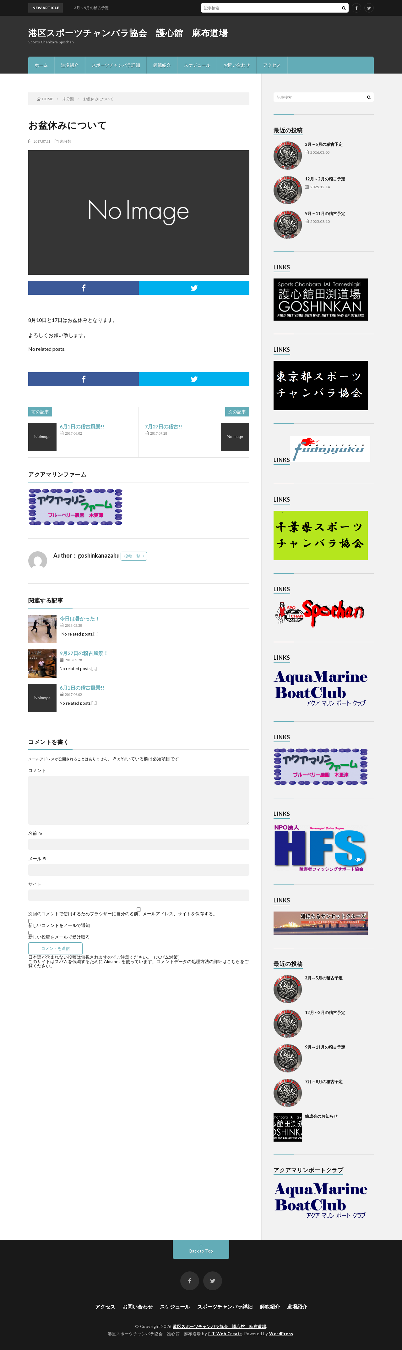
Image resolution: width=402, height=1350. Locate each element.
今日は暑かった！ (80, 618)
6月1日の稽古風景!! (82, 426)
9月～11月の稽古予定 (325, 213)
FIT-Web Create (225, 1333)
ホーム (41, 65)
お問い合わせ (237, 65)
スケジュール (197, 65)
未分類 (65, 141)
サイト (34, 884)
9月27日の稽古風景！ (84, 653)
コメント (37, 770)
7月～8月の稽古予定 (324, 1081)
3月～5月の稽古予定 (324, 144)
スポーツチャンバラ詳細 (116, 65)
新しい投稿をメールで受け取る (59, 937)
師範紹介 (162, 65)
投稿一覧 (132, 556)
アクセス (272, 65)
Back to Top (201, 1251)
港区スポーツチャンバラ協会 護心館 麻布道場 (128, 32)
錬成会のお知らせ (321, 1116)
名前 (35, 833)
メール (37, 859)
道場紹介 (70, 65)
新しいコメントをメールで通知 (59, 925)
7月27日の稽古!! (163, 426)
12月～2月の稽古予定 (325, 178)
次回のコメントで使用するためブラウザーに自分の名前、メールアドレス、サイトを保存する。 (122, 914)
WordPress (281, 1333)
